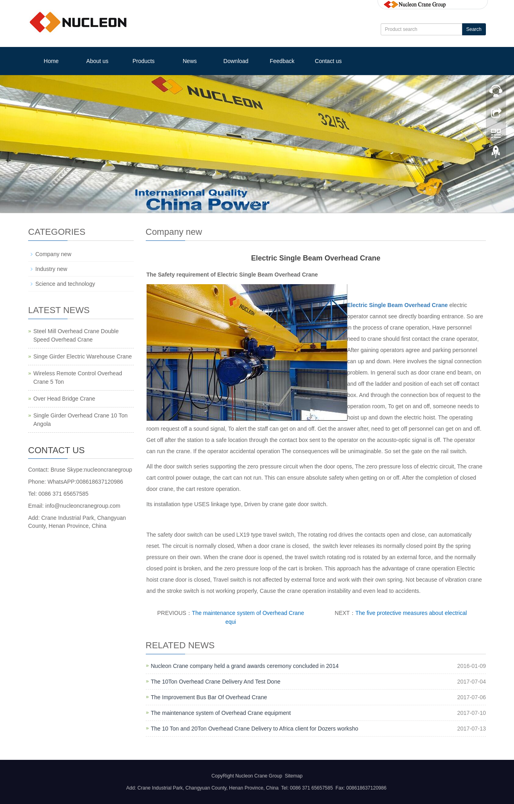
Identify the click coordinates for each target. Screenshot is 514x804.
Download (235, 61)
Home (51, 61)
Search (473, 29)
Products (144, 61)
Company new (53, 254)
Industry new (51, 269)
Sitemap (293, 776)
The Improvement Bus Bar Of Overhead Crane (209, 697)
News (190, 61)
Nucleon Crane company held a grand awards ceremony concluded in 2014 (245, 666)
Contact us (328, 61)
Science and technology (65, 284)
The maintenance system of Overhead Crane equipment (221, 713)
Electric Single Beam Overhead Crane (397, 305)
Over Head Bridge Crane (64, 398)
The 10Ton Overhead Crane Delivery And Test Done (216, 681)
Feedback (282, 61)
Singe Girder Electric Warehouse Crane (82, 356)
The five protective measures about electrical (411, 613)
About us (97, 61)
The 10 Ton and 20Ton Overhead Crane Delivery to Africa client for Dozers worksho (254, 728)
